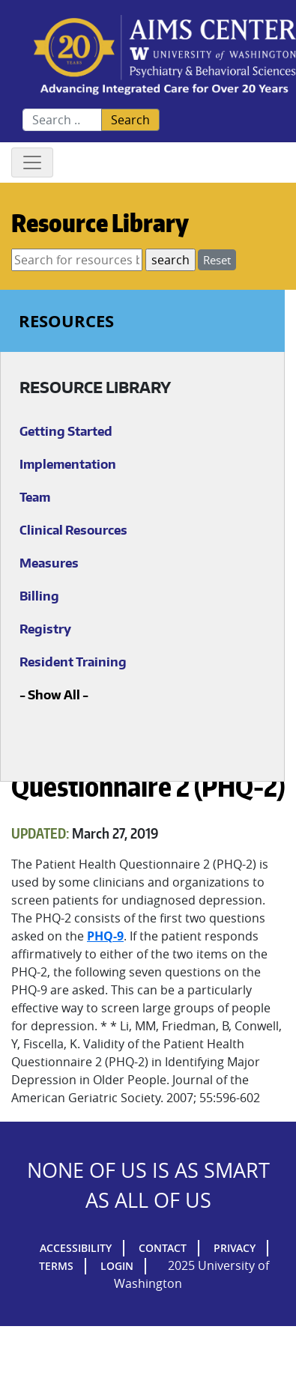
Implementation (67, 464)
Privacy (235, 1248)
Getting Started (65, 431)
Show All (54, 694)
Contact (163, 1248)
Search (130, 120)
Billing (39, 596)
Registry (45, 628)
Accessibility (76, 1248)
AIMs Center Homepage (165, 56)
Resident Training (73, 661)
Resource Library (100, 222)
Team (34, 497)
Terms (56, 1266)
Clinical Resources (73, 530)
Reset (217, 259)
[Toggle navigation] (32, 162)
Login (116, 1266)
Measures (49, 563)
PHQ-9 (105, 936)
